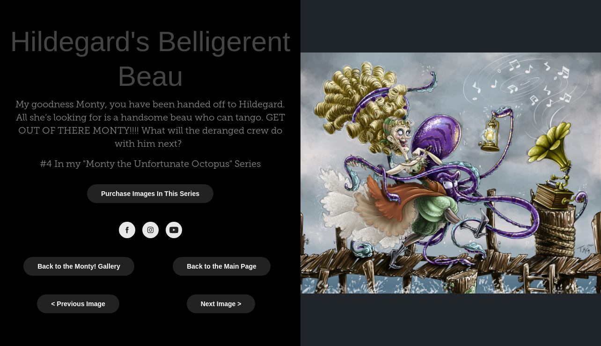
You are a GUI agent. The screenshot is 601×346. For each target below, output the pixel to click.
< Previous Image (78, 304)
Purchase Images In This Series (150, 193)
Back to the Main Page (222, 266)
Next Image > (221, 304)
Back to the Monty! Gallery (78, 266)
